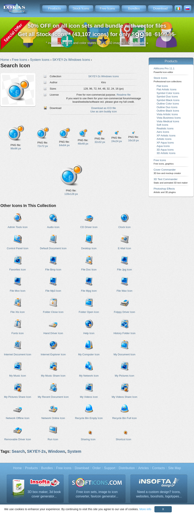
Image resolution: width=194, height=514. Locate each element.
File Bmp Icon (53, 269)
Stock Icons (81, 8)
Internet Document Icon (17, 354)
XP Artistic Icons (166, 135)
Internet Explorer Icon (53, 354)
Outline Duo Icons (167, 107)
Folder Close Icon (53, 311)
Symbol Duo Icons (167, 96)
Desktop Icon (89, 248)
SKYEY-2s (36, 451)
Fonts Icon (18, 333)
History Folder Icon (125, 333)
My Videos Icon (89, 396)
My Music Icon (17, 375)
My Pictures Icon (124, 375)
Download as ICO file (103, 108)
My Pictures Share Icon (17, 396)
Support (109, 468)
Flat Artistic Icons (166, 89)
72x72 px (42, 146)
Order (96, 468)
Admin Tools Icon (17, 227)
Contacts (158, 468)
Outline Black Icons (168, 110)
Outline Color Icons (168, 103)
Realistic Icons (165, 128)
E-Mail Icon (124, 248)
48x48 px (83, 143)
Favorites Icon (17, 269)
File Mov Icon (17, 290)
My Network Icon (88, 375)
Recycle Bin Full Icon (124, 418)
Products (54, 8)
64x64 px (64, 145)
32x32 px (100, 142)
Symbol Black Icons (168, 100)
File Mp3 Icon (53, 290)
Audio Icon (53, 227)
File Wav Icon (124, 290)
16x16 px (133, 140)
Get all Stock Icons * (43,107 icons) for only (97, 31)
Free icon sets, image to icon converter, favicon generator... (97, 494)
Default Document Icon (53, 248)
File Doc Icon (89, 269)
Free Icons (107, 8)
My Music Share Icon (53, 375)
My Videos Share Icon (124, 396)
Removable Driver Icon (17, 439)
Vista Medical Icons (168, 121)
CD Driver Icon (88, 227)
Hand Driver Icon (53, 333)
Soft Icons (162, 124)
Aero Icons (163, 131)
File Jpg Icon (124, 269)
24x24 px (116, 141)
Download (160, 8)
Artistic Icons (164, 138)
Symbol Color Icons (168, 93)
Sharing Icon (88, 439)
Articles (143, 468)
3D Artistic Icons (166, 153)
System (74, 451)
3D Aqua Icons (165, 149)
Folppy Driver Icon (124, 311)
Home (17, 468)
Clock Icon (124, 227)
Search (18, 451)
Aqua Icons (163, 146)
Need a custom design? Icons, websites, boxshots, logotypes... (159, 494)
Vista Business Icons (169, 117)
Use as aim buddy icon (103, 111)
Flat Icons (162, 86)
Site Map (174, 468)
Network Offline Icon (17, 418)
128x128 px (71, 193)
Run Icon (53, 439)
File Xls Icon (18, 311)
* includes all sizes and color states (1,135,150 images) (97, 43)
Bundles (134, 8)
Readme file (124, 94)
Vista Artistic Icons (167, 114)
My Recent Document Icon (53, 396)
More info (145, 509)
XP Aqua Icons (165, 142)
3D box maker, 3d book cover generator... (44, 494)
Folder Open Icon (89, 311)
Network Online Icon (53, 418)
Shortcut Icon (123, 439)
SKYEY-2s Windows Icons (103, 76)
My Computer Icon (89, 354)
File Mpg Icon (89, 290)
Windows (56, 451)
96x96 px (16, 148)
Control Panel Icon (17, 248)
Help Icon (88, 333)
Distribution (127, 468)
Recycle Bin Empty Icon (89, 418)
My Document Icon (124, 354)
